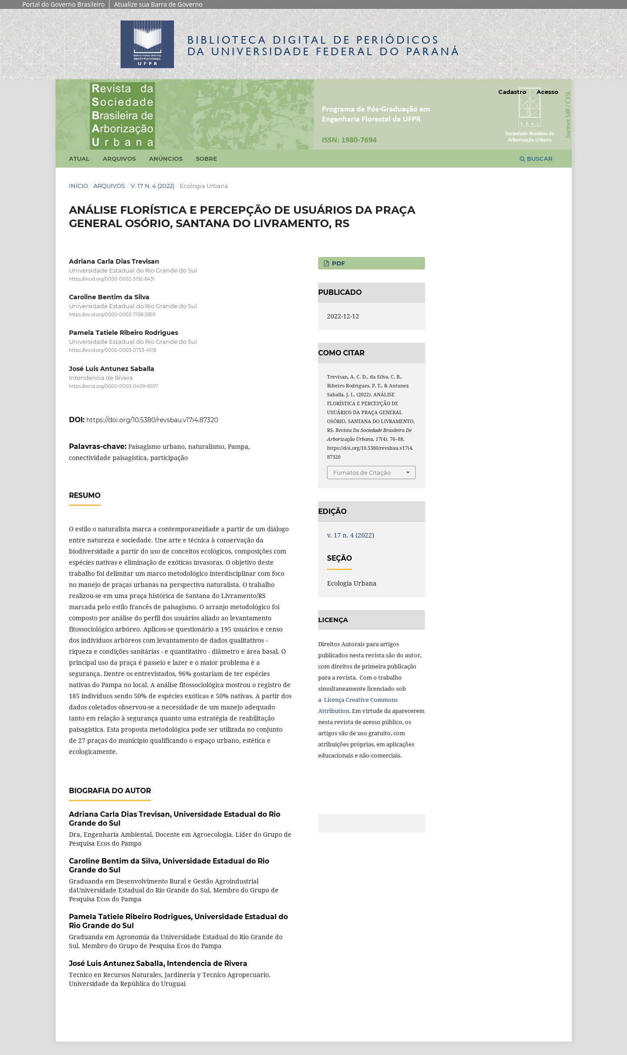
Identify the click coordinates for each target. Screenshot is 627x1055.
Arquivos (119, 158)
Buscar (536, 158)
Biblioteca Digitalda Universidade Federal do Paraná (324, 45)
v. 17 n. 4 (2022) (152, 185)
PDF (337, 263)
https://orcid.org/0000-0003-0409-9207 (113, 386)
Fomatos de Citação (362, 472)
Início (78, 185)
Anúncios (165, 158)
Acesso (547, 91)
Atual (79, 158)
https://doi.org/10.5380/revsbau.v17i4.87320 (152, 420)
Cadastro (512, 91)
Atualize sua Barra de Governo (158, 4)
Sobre (206, 158)
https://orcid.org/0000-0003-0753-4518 (112, 351)
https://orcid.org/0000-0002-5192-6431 (112, 279)
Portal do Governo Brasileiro (63, 4)
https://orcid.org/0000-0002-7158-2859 (112, 315)
